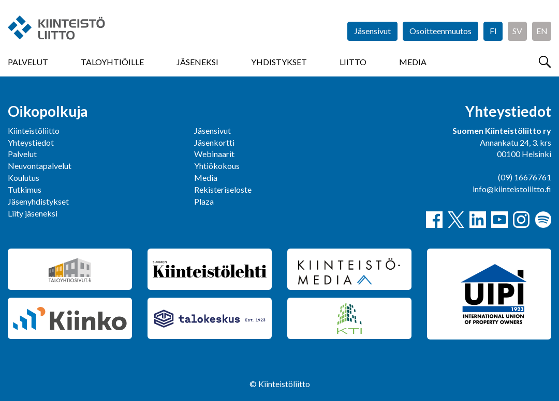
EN (542, 31)
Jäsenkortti (214, 142)
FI (493, 31)
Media (412, 62)
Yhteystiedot (31, 142)
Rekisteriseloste (223, 189)
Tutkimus (24, 189)
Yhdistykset (279, 62)
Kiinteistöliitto (34, 130)
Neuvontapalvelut (39, 166)
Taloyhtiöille (112, 62)
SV (517, 31)
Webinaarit (214, 154)
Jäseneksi (197, 62)
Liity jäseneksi (32, 213)
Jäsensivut (372, 31)
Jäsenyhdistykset (38, 201)
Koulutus (23, 177)
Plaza (204, 201)
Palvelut (28, 62)
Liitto (353, 62)
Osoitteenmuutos (440, 31)
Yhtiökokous (217, 166)
